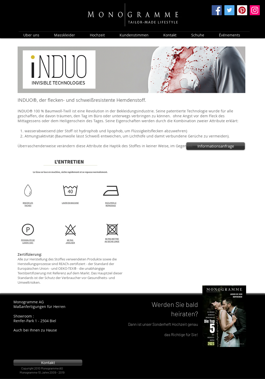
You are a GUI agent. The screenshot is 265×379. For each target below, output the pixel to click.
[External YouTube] (192, 187)
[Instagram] (255, 10)
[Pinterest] (242, 10)
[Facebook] (217, 10)
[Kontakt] (47, 363)
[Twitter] (229, 10)
